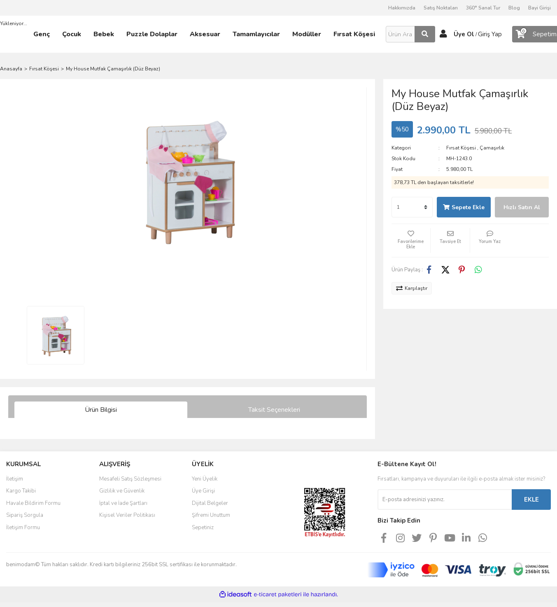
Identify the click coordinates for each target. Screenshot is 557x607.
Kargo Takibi (21, 491)
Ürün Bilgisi (101, 409)
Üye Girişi (203, 491)
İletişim (14, 479)
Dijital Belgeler (210, 503)
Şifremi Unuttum (211, 515)
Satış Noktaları (441, 8)
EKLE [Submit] (531, 499)
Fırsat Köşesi (461, 148)
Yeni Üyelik (204, 479)
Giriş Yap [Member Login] (490, 34)
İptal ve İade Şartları (123, 503)
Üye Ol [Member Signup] (464, 34)
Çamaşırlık (492, 148)
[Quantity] (412, 207)
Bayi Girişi (539, 8)
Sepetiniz (203, 527)
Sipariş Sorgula (24, 515)
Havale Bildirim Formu (33, 503)
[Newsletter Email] (445, 499)
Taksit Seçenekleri (274, 409)
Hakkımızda (401, 8)
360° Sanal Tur (483, 8)
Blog (514, 8)
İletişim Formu (23, 527)
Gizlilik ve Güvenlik (121, 491)
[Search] (410, 34)
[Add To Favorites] (411, 240)
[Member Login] (443, 34)
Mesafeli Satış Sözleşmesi (130, 479)
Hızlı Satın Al (521, 207)
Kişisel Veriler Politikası (127, 515)
